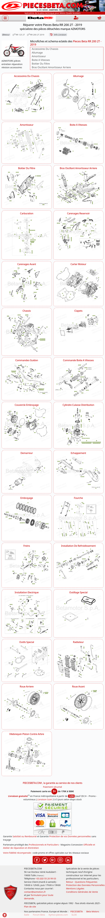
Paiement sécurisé (52, 786)
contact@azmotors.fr (35, 891)
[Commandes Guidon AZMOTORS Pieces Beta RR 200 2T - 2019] (26, 378)
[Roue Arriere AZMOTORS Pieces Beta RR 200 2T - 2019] (26, 705)
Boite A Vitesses (41, 60)
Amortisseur (39, 56)
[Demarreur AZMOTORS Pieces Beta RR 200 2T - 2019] (26, 472)
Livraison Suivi (44, 799)
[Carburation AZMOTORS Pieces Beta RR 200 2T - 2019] (26, 236)
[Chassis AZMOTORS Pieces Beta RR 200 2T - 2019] (26, 332)
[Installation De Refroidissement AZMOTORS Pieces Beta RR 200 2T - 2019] (78, 564)
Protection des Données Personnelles (85, 885)
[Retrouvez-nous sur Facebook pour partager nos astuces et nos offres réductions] (37, 859)
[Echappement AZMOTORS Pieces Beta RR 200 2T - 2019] (78, 472)
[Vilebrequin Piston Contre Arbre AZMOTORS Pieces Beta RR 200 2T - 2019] (26, 754)
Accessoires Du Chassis (45, 49)
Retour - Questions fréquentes (81, 881)
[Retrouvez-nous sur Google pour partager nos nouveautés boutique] (52, 859)
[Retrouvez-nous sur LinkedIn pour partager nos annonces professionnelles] (68, 859)
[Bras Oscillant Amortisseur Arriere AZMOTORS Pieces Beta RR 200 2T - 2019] (78, 187)
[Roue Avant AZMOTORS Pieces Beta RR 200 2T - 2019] (78, 707)
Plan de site (30, 906)
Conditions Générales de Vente (82, 891)
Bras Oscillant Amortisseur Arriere (51, 67)
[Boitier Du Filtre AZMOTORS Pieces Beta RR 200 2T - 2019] (26, 188)
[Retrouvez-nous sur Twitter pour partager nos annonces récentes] (45, 859)
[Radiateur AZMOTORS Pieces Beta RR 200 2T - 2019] (78, 661)
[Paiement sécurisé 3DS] (52, 819)
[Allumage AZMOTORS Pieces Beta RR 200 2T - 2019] (78, 97)
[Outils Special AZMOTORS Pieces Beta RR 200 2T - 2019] (26, 661)
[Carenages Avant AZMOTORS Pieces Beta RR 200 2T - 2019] (26, 284)
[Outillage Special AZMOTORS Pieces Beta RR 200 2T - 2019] (78, 612)
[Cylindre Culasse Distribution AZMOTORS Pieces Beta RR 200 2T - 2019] (78, 426)
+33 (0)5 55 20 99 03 (45, 878)
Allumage (37, 52)
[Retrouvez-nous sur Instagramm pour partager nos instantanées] (60, 859)
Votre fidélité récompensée (17, 852)
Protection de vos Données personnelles (70, 836)
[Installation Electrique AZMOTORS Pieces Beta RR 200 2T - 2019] (26, 614)
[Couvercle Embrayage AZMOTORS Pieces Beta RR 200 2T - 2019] (26, 424)
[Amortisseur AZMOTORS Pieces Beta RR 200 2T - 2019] (26, 143)
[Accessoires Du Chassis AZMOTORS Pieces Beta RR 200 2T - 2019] (26, 95)
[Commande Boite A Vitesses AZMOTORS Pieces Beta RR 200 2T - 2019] (78, 379)
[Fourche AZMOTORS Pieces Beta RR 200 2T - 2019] (78, 519)
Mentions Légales (75, 888)
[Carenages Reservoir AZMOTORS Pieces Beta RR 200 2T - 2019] (78, 233)
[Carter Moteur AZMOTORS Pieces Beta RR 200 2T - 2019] (78, 284)
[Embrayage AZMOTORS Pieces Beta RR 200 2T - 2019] (26, 516)
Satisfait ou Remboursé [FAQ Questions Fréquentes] (25, 836)
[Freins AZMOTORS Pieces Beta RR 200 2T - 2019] (26, 566)
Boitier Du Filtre (41, 63)
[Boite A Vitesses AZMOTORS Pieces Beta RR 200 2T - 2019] (78, 142)
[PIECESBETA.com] (41, 18)
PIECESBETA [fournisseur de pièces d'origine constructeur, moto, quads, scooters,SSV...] (76, 911)
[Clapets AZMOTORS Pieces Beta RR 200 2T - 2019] (78, 327)
